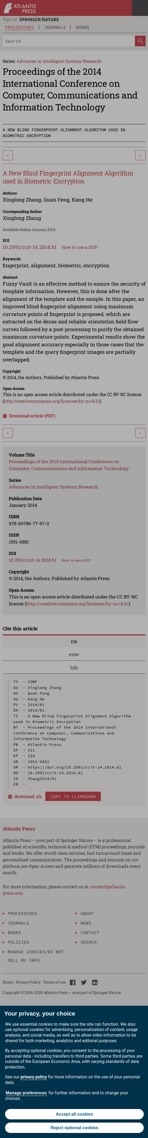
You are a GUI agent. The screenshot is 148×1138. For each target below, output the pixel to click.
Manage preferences (26, 1093)
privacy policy (34, 1076)
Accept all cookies (74, 1114)
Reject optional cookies (74, 1127)
